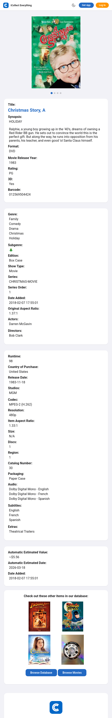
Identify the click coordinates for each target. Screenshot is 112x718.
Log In (102, 5)
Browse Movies (72, 672)
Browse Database (41, 672)
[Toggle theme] (73, 5)
